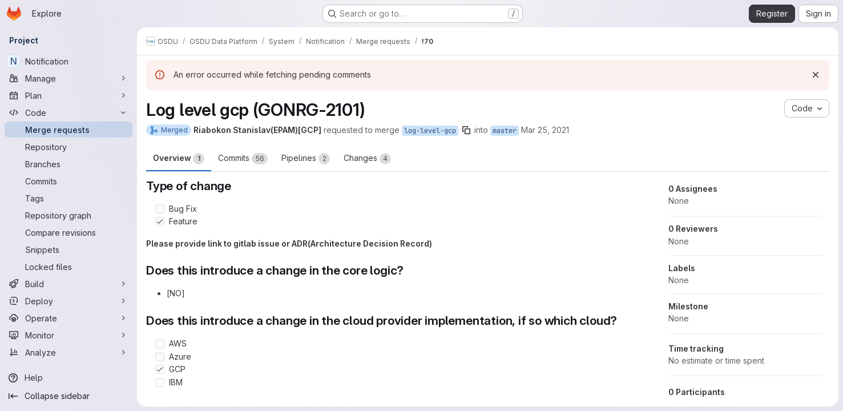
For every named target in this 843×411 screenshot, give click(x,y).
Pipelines (305, 158)
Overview (178, 158)
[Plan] (68, 95)
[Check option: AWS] (159, 343)
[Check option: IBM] (159, 382)
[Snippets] (68, 249)
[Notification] (68, 61)
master (505, 130)
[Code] (68, 112)
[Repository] (68, 147)
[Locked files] (68, 267)
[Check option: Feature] (159, 221)
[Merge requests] (68, 130)
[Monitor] (68, 335)
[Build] (68, 284)
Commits (243, 158)
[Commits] (68, 181)
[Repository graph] (68, 215)
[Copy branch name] (466, 130)
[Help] (68, 378)
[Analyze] (68, 352)
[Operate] (68, 318)
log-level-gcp (430, 130)
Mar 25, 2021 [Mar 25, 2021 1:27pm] (545, 130)
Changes (367, 158)
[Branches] (68, 164)
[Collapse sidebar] (68, 396)
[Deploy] (68, 301)
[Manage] (68, 78)
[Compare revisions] (68, 232)
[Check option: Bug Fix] (159, 208)
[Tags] (68, 198)
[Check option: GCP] (159, 369)
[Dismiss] (815, 75)
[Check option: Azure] (159, 356)
